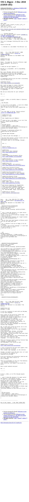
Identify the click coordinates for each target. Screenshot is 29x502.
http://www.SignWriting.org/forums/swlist (13, 193)
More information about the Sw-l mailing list (11, 499)
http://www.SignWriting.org (9, 177)
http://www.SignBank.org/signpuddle (12, 183)
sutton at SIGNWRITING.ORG (8, 130)
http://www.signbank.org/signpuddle (10, 94)
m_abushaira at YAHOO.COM (19, 8)
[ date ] (15, 18)
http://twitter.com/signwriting (10, 226)
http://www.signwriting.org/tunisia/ (10, 409)
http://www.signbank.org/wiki (10, 188)
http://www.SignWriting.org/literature (12, 198)
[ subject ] (24, 18)
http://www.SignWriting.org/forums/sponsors (14, 209)
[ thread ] (19, 18)
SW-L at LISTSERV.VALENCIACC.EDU (11, 39)
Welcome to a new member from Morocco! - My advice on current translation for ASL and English (14, 16)
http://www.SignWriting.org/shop (11, 214)
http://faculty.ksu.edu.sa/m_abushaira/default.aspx (15, 30)
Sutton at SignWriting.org (9, 172)
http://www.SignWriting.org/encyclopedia (13, 204)
